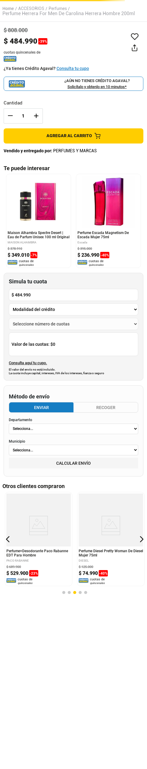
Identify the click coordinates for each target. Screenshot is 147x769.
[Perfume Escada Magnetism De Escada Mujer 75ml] (108, 220)
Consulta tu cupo (72, 68)
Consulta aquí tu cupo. (28, 363)
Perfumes (58, 8)
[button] (134, 48)
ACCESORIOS (31, 8)
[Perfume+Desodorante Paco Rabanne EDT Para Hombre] (38, 539)
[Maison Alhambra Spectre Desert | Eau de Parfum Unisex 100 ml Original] (39, 220)
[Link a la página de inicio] (8, 8)
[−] (10, 116)
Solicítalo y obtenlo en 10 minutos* (97, 86)
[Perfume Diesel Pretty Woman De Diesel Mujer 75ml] (111, 539)
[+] (36, 116)
